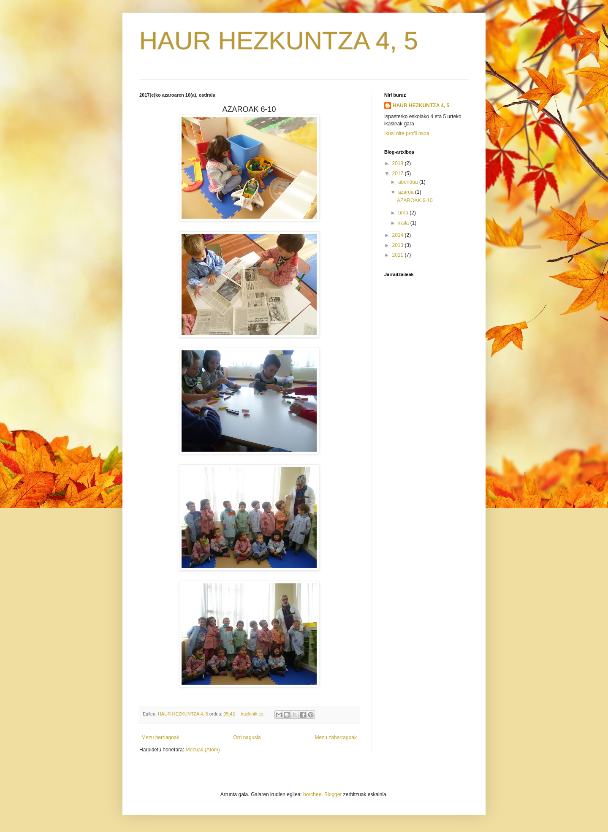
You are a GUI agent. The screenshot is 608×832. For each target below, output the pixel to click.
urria (404, 213)
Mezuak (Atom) (202, 750)
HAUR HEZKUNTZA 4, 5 (278, 41)
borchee (312, 794)
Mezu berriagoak (160, 737)
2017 (398, 173)
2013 (398, 245)
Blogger (333, 794)
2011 (398, 255)
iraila (404, 223)
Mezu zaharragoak (336, 737)
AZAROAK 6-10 (415, 200)
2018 (398, 163)
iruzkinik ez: (253, 713)
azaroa (406, 192)
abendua (408, 182)
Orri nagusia (247, 737)
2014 (398, 235)
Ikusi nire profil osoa (406, 133)
